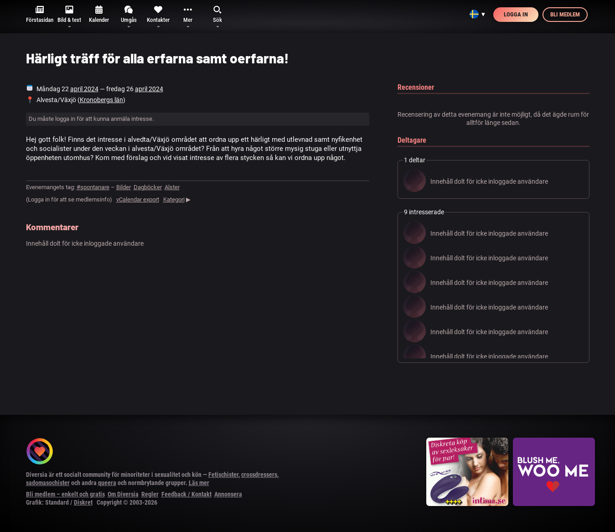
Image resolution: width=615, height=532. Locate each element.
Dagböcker (148, 187)
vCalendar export (137, 199)
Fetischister (223, 474)
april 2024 (84, 89)
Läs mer (199, 482)
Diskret (83, 502)
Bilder (123, 187)
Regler (150, 494)
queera (107, 482)
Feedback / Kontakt (186, 494)
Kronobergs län (101, 99)
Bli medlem (565, 14)
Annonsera (228, 494)
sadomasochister (48, 482)
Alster (172, 187)
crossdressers (259, 474)
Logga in (516, 14)
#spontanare (93, 187)
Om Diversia (123, 494)
